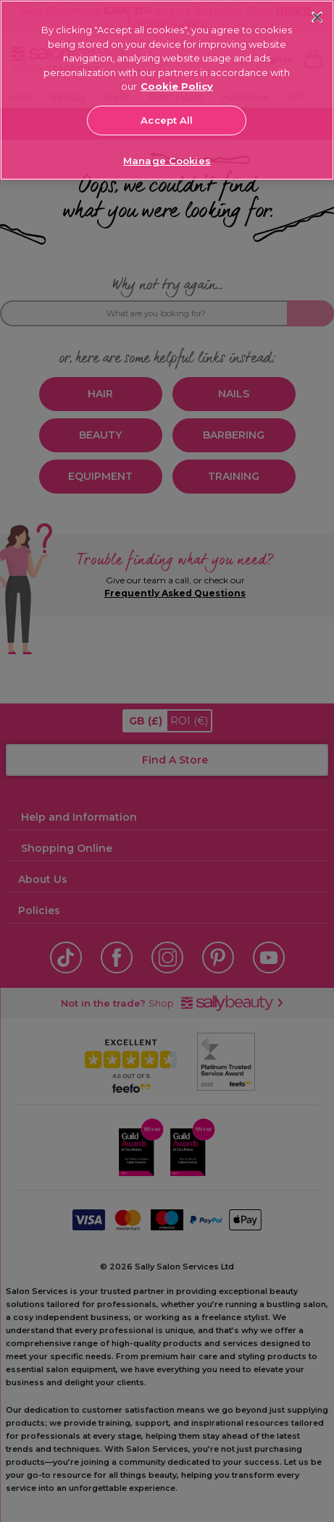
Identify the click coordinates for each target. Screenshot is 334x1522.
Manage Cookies (167, 160)
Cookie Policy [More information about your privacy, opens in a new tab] (177, 86)
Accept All (167, 120)
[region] (167, 90)
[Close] (317, 17)
